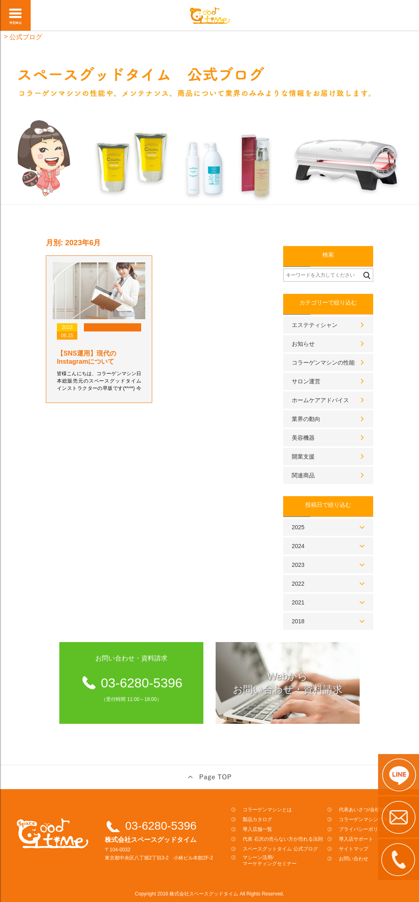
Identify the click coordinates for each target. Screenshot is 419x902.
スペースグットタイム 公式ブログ (280, 849)
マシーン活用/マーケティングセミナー (270, 860)
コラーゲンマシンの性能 (323, 362)
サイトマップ (353, 849)
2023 (298, 565)
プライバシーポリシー (363, 829)
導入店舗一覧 (257, 829)
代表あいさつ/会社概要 (364, 809)
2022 (298, 583)
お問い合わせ (353, 859)
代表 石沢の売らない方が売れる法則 (282, 839)
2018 (298, 621)
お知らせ (303, 343)
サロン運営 (306, 381)
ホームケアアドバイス (320, 400)
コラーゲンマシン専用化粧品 (371, 819)
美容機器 (303, 437)
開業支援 (303, 456)
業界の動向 (306, 419)
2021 (298, 602)
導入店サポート (356, 839)
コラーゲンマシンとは (267, 809)
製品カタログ (257, 819)
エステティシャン (315, 325)
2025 (298, 527)
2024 (298, 546)
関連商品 (303, 475)
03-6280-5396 (160, 825)
